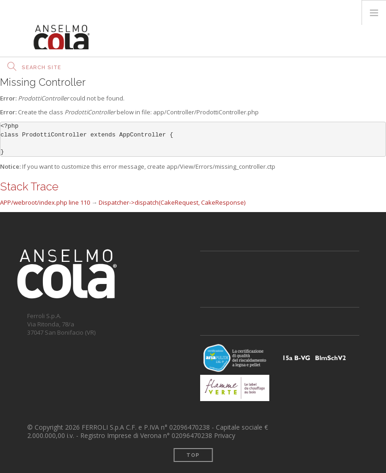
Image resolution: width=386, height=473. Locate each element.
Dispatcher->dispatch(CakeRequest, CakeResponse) (172, 202)
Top (193, 455)
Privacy (224, 435)
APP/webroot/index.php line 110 (45, 202)
